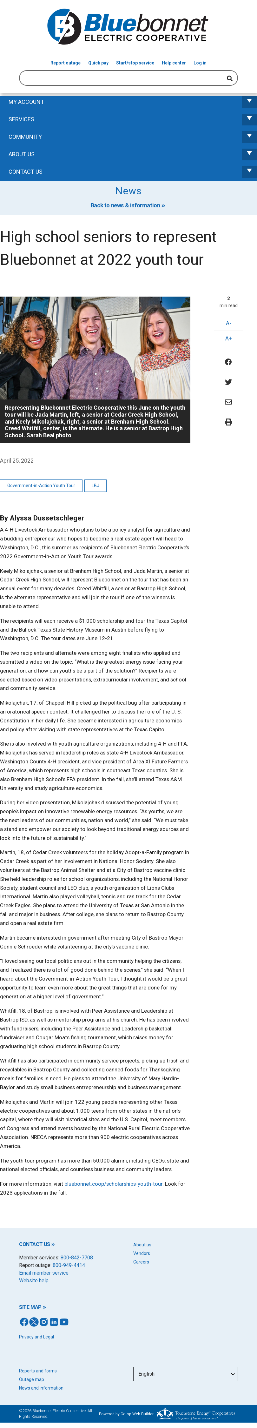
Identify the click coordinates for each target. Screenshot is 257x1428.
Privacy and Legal (36, 1336)
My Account (133, 102)
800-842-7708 (77, 1258)
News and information (41, 1388)
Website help (34, 1280)
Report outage (65, 62)
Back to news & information (125, 205)
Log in (200, 62)
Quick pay (98, 62)
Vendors (141, 1253)
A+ (228, 338)
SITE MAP (30, 1307)
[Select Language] (185, 1374)
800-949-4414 (69, 1265)
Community (133, 137)
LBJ (95, 485)
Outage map (31, 1379)
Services (133, 119)
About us (142, 1244)
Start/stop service (135, 62)
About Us (133, 154)
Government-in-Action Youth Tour (41, 485)
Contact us (133, 172)
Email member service (44, 1273)
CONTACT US (34, 1244)
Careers (141, 1261)
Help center (174, 62)
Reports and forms (38, 1370)
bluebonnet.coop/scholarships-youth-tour (113, 1184)
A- (228, 323)
